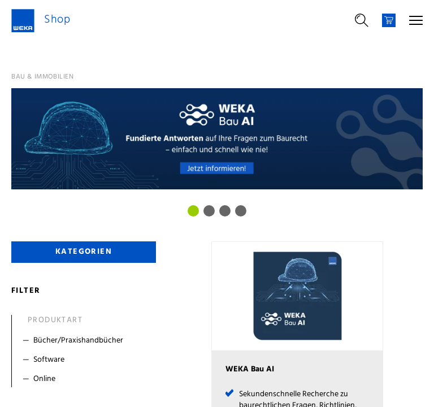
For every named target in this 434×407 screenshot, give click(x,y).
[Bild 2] (225, 211)
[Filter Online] (86, 379)
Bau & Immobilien (42, 76)
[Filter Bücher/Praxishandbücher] (86, 341)
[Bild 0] (193, 211)
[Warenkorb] (389, 20)
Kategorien (83, 251)
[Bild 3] (240, 211)
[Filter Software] (86, 360)
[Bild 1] (209, 211)
